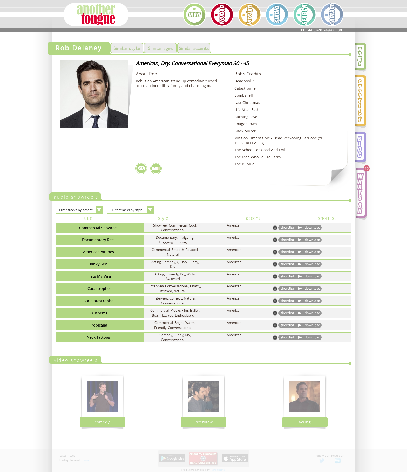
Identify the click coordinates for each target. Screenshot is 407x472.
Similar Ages (160, 48)
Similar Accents (193, 48)
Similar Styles (126, 48)
